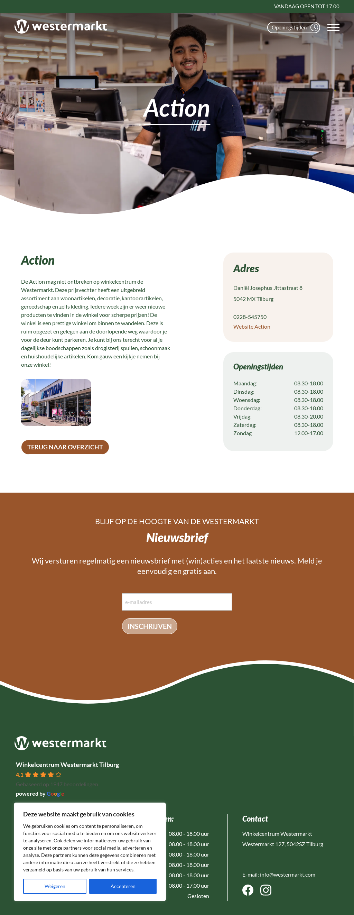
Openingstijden (295, 27)
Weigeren (55, 886)
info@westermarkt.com (287, 874)
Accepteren (123, 886)
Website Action (251, 326)
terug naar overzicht (65, 447)
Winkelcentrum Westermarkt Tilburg (67, 764)
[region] (90, 852)
